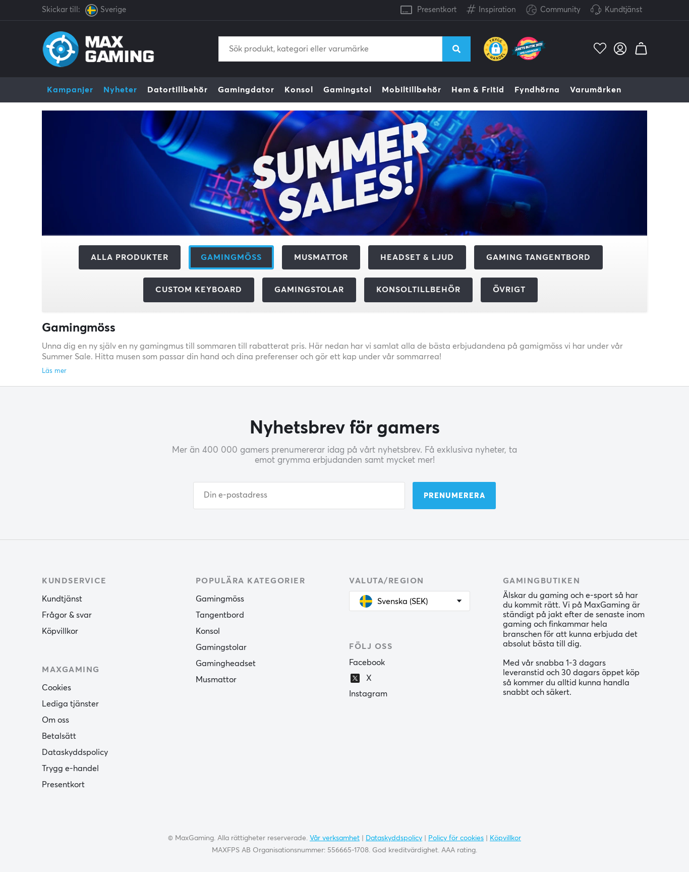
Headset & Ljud (417, 257)
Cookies (56, 688)
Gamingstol (347, 90)
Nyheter (120, 90)
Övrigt (509, 290)
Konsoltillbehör (418, 290)
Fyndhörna (537, 90)
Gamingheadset (226, 664)
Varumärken (595, 90)
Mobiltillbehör (411, 90)
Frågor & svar (67, 615)
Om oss (55, 720)
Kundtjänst (623, 10)
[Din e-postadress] (299, 495)
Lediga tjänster (70, 704)
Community (553, 10)
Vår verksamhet (335, 838)
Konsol (298, 90)
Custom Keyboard (198, 290)
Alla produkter (129, 257)
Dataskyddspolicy (75, 752)
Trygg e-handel (70, 769)
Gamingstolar (309, 290)
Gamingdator (246, 90)
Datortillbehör (177, 90)
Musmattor (321, 257)
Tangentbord (220, 615)
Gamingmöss (220, 599)
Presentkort (436, 10)
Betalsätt (59, 736)
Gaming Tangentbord (538, 257)
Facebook (367, 663)
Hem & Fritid (477, 90)
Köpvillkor (60, 631)
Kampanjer (70, 90)
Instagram (368, 694)
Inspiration (491, 8)
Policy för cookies (456, 838)
